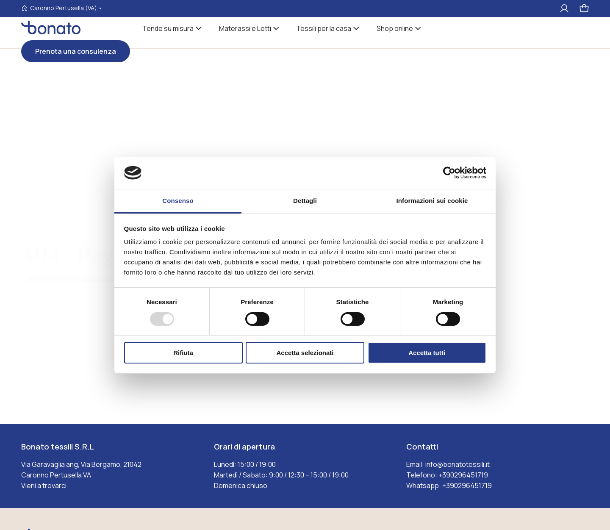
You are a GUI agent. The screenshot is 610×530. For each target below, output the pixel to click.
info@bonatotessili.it (457, 464)
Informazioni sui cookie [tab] (432, 200)
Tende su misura (168, 28)
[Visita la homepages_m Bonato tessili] (50, 32)
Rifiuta (183, 352)
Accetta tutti (426, 352)
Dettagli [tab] (305, 200)
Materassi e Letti (245, 28)
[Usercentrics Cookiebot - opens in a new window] (449, 172)
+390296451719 (463, 475)
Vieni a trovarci (44, 485)
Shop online (395, 28)
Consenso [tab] (177, 200)
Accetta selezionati (304, 352)
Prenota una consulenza (75, 51)
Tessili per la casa (323, 28)
